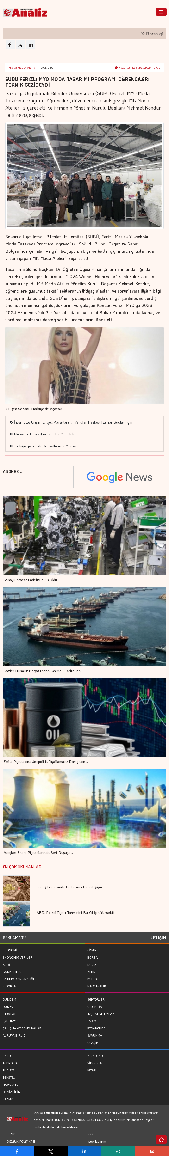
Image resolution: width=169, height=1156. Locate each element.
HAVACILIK (10, 1085)
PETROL (93, 979)
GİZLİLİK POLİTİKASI (21, 1141)
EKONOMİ (10, 950)
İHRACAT (9, 1014)
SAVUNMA (94, 1035)
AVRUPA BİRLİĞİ (15, 1035)
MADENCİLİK (96, 986)
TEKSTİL (9, 1077)
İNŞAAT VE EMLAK (101, 1014)
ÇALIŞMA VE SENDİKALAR (22, 1028)
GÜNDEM (9, 999)
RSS (91, 1134)
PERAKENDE (96, 1028)
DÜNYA (8, 1006)
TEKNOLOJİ (11, 1063)
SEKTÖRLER (96, 999)
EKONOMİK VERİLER (17, 957)
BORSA (92, 957)
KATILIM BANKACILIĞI (18, 979)
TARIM (91, 1021)
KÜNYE (12, 1134)
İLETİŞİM (158, 937)
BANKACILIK (12, 972)
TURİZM (8, 1070)
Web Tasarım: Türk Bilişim (97, 1144)
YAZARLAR (95, 1056)
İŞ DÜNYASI (11, 1021)
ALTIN (91, 972)
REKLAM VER (15, 937)
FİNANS (93, 950)
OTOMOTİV (94, 1006)
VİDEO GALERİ (98, 1063)
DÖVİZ (92, 964)
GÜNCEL (47, 67)
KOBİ (6, 964)
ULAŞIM (93, 1042)
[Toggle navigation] (161, 12)
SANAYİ (8, 1099)
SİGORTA (9, 986)
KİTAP (91, 1070)
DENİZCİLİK (11, 1092)
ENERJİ (8, 1056)
